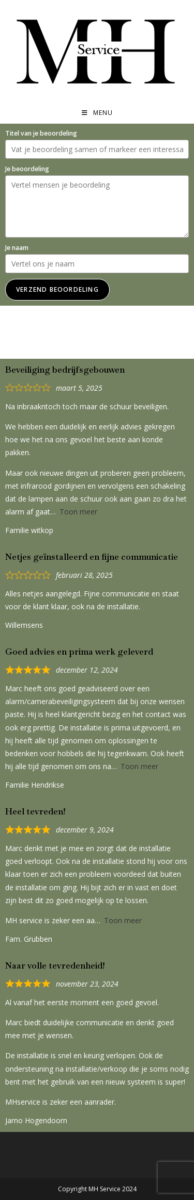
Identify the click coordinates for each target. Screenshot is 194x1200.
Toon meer (78, 511)
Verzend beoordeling (57, 289)
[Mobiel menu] (97, 113)
